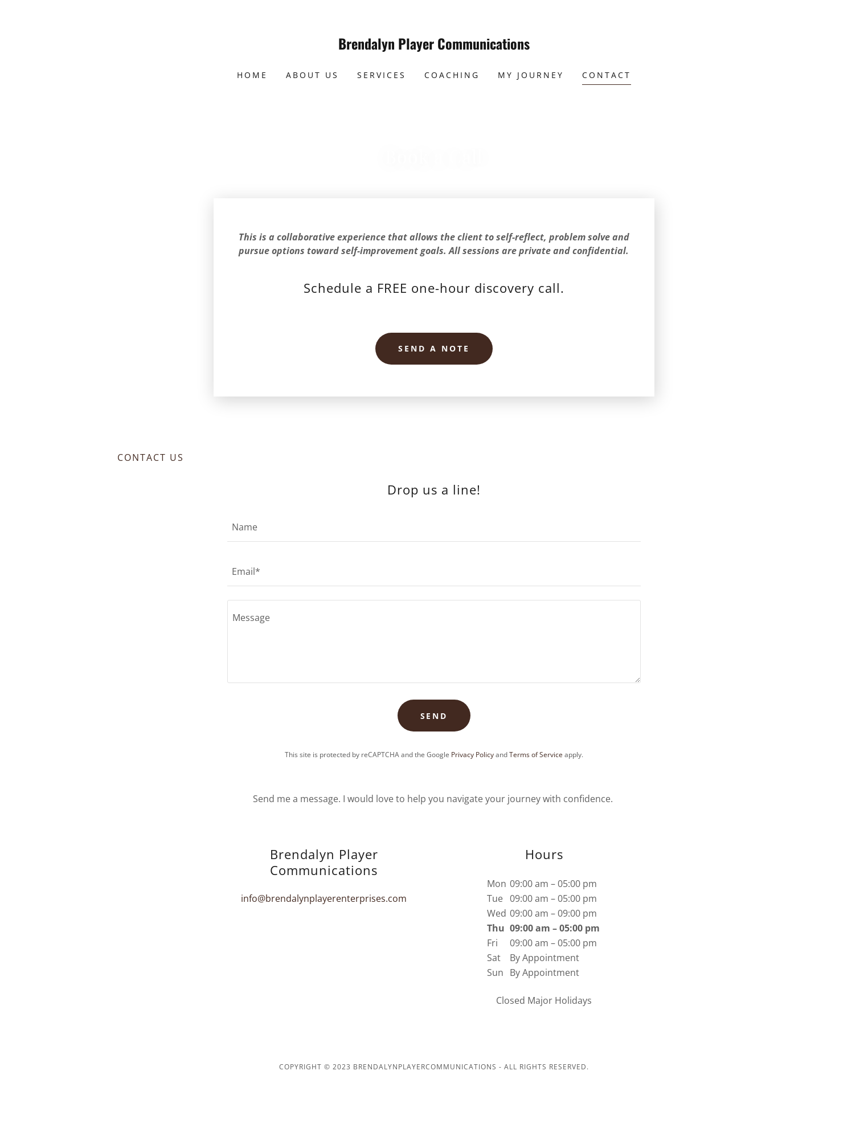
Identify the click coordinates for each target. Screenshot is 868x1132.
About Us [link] (312, 75)
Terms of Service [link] (536, 754)
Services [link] (381, 75)
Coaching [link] (452, 75)
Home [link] (252, 75)
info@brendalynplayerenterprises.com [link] (324, 898)
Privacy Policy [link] (472, 754)
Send (434, 715)
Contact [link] (606, 75)
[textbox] (433, 526)
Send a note (434, 348)
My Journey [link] (531, 75)
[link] (434, 46)
